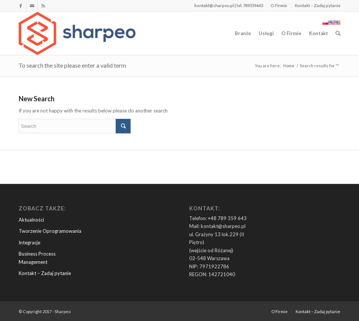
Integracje (29, 243)
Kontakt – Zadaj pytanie (317, 5)
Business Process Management (37, 258)
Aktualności (31, 220)
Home (288, 65)
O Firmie (279, 5)
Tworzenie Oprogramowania (50, 231)
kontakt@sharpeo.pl (214, 5)
